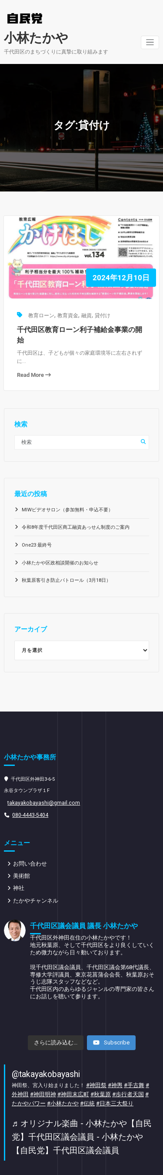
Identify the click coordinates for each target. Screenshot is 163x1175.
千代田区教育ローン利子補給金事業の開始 (79, 326)
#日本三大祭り (91, 1081)
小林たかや (34, 37)
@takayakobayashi (44, 1053)
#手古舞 (130, 1064)
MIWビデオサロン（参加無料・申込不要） (67, 493)
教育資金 (66, 312)
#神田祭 (95, 1064)
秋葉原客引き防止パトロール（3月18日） (66, 564)
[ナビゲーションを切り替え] (150, 41)
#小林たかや (43, 1081)
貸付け (100, 312)
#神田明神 (35, 1073)
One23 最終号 (36, 528)
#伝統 (66, 1081)
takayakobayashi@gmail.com (39, 785)
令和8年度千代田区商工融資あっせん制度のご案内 (76, 511)
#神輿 (113, 1064)
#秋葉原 (88, 1073)
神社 (18, 869)
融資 (85, 312)
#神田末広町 (63, 1073)
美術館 (21, 857)
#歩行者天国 (113, 1073)
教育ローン (40, 312)
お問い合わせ (28, 845)
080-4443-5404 (27, 797)
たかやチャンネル (34, 881)
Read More (33, 360)
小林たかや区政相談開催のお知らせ (60, 546)
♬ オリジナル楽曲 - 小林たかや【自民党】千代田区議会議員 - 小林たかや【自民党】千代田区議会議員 (81, 1112)
